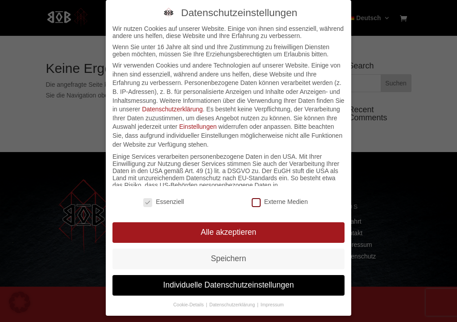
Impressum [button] (272, 304)
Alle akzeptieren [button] (229, 232)
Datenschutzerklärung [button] (232, 304)
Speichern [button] (228, 258)
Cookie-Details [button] (189, 304)
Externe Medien (280, 201)
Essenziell (163, 201)
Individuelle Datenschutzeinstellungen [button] (228, 284)
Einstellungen (197, 126)
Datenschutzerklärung (172, 109)
